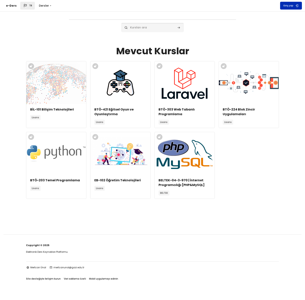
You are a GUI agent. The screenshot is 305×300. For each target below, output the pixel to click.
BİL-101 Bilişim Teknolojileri (52, 110)
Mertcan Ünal (38, 268)
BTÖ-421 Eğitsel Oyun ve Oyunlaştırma (114, 112)
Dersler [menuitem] (44, 6)
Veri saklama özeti (75, 280)
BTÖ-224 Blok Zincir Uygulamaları (239, 112)
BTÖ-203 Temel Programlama (55, 181)
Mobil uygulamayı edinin (103, 280)
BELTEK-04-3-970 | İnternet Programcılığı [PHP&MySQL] (182, 183)
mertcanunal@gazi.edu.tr (68, 268)
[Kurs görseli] (56, 83)
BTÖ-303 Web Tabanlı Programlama (177, 112)
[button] (27, 6)
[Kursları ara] (152, 27)
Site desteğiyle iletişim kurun (43, 280)
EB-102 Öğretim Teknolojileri (117, 181)
